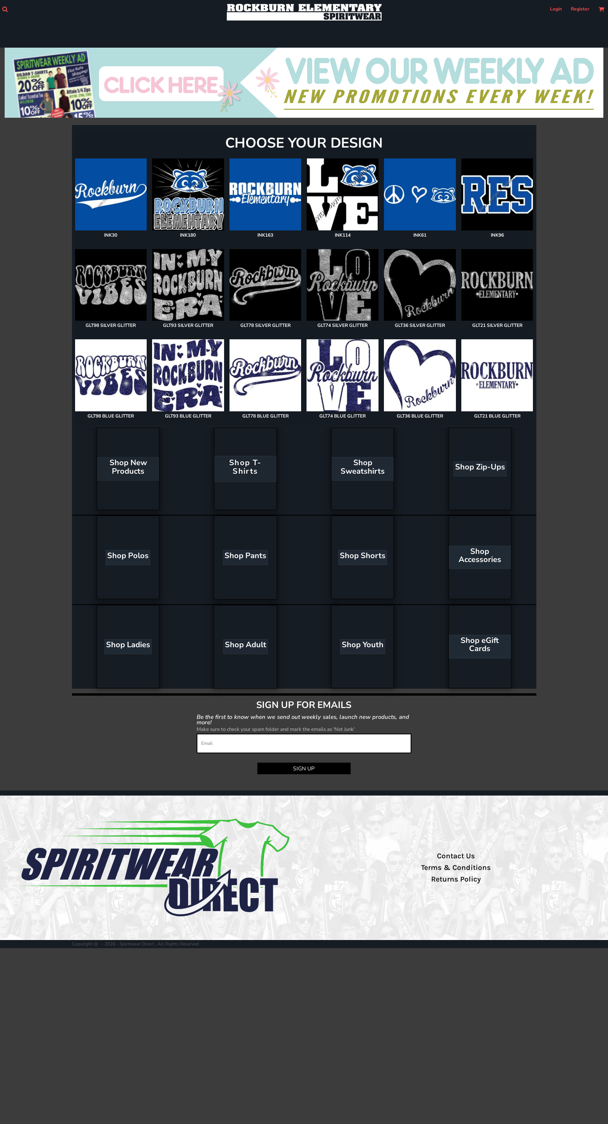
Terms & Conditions (456, 867)
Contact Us (456, 856)
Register (580, 9)
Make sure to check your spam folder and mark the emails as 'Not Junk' (276, 729)
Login (556, 9)
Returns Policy (456, 879)
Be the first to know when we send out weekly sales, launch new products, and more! (303, 719)
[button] (5, 9)
